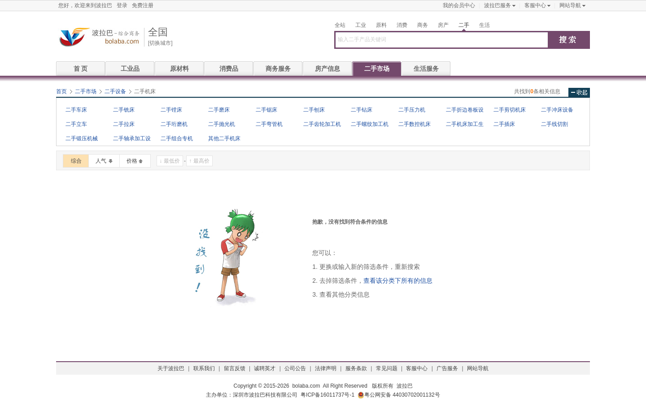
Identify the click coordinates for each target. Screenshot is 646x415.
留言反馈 (234, 368)
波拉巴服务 (497, 5)
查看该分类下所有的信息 (397, 280)
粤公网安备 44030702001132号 (399, 395)
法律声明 (325, 368)
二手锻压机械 (81, 138)
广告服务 (447, 368)
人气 (101, 161)
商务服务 (278, 68)
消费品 (228, 68)
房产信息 (327, 68)
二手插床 (504, 124)
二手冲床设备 (557, 110)
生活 (484, 25)
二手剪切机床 (509, 110)
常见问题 (386, 368)
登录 (122, 5)
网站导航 (570, 5)
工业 (360, 25)
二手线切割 (554, 124)
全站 (340, 25)
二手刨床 (314, 110)
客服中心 (535, 5)
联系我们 (204, 368)
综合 (76, 161)
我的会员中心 (459, 5)
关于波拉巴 (170, 368)
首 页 (81, 68)
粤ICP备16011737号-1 (327, 395)
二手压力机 (411, 110)
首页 (61, 91)
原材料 (179, 68)
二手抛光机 (221, 124)
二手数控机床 (414, 124)
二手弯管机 (269, 124)
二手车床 (76, 110)
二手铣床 (124, 110)
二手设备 (115, 91)
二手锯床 (266, 110)
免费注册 (142, 5)
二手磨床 (219, 110)
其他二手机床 (224, 138)
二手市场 (376, 68)
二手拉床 (124, 124)
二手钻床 (361, 110)
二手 (463, 25)
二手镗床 (171, 110)
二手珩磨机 (174, 124)
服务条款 (356, 368)
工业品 (130, 68)
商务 (422, 25)
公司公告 (295, 368)
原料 (381, 25)
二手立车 (76, 124)
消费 (402, 25)
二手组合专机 (177, 138)
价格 (132, 161)
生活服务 (426, 68)
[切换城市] (160, 43)
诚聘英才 (264, 368)
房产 (443, 25)
